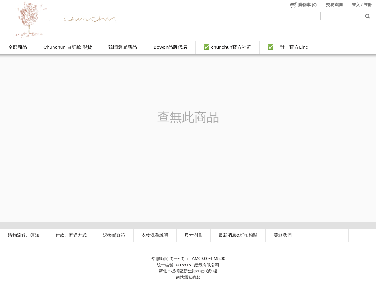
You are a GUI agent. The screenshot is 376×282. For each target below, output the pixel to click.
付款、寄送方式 (71, 235)
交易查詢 (334, 4)
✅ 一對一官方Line (288, 47)
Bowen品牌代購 (170, 47)
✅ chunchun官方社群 (227, 47)
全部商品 (17, 47)
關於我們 (283, 235)
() (303, 5)
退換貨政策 (114, 235)
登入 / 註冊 (362, 4)
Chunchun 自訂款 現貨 (67, 47)
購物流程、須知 (23, 235)
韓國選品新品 (122, 47)
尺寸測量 (193, 235)
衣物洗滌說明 (154, 235)
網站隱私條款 (188, 277)
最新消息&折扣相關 (238, 235)
